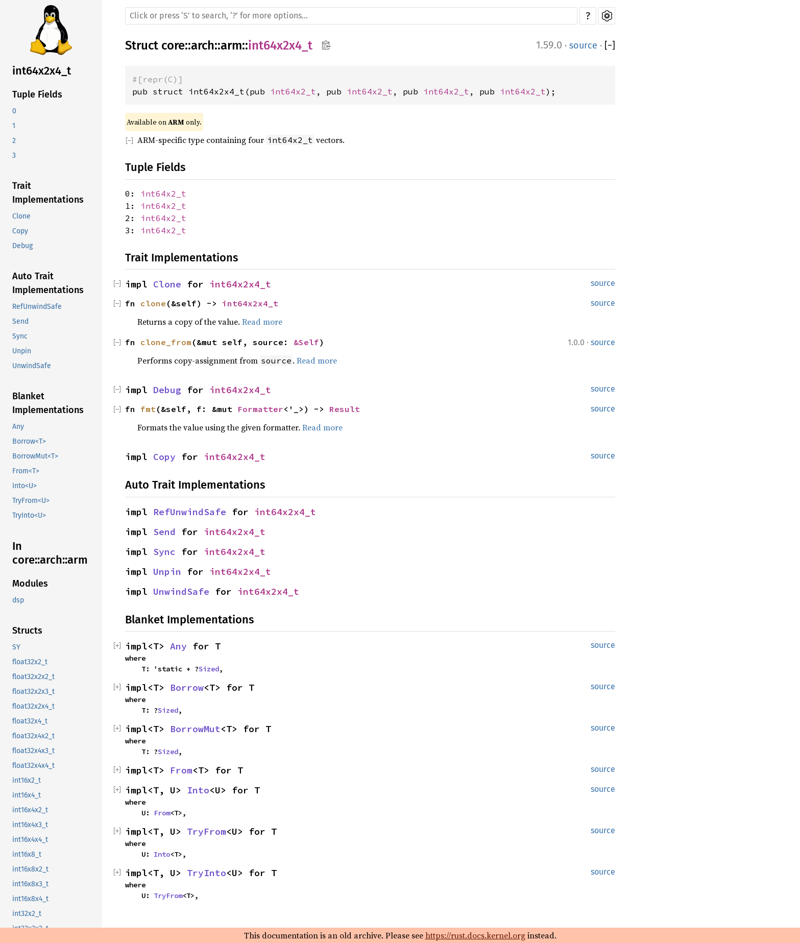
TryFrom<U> (31, 500)
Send (20, 321)
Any (18, 426)
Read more (262, 321)
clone (153, 303)
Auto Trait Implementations (48, 283)
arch (202, 45)
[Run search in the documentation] (351, 16)
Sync (20, 336)
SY (16, 647)
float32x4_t (29, 721)
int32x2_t (26, 913)
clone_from (165, 342)
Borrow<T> (29, 441)
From (181, 770)
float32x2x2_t (33, 676)
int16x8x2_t (30, 869)
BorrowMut (195, 729)
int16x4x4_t (30, 839)
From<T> (25, 471)
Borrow (187, 687)
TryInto (206, 873)
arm (231, 45)
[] (609, 45)
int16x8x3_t (30, 884)
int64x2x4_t (41, 71)
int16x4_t (26, 795)
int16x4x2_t (30, 810)
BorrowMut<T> (35, 456)
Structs (27, 630)
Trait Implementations (48, 192)
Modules (30, 583)
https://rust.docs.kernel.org (475, 935)
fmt (148, 409)
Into (198, 790)
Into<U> (24, 485)
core (173, 45)
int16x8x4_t (30, 898)
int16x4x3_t (30, 824)
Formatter (260, 409)
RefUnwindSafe (37, 306)
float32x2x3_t (33, 691)
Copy (20, 231)
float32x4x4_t (33, 765)
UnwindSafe (31, 365)
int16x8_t (26, 854)
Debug (22, 245)
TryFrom (206, 831)
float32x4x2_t (33, 736)
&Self (306, 342)
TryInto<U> (29, 515)
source (583, 45)
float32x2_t (29, 662)
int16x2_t (26, 780)
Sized (209, 668)
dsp (18, 600)
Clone (21, 216)
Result (344, 409)
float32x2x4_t (33, 706)
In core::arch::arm (50, 553)
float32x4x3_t (33, 750)
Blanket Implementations (48, 403)
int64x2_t (293, 91)
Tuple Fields (37, 94)
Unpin (21, 351)
